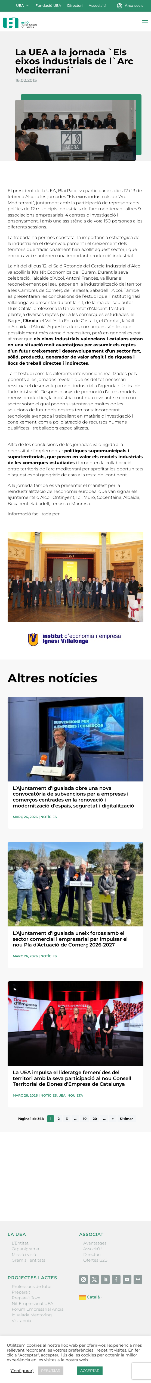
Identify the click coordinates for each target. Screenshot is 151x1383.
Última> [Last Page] (126, 1119)
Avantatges (94, 1243)
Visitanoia (21, 1320)
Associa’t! (97, 6)
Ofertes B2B (95, 1260)
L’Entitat (20, 1243)
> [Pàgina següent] (113, 1119)
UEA (20, 6)
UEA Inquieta (70, 1095)
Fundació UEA (48, 6)
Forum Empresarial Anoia (38, 1309)
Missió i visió (24, 1254)
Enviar (131, 1198)
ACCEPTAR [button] (89, 1370)
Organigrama (25, 1248)
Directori (75, 6)
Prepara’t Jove (26, 1297)
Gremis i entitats (28, 1260)
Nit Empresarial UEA (32, 1303)
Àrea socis (134, 6)
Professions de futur (32, 1286)
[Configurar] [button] (22, 1370)
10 (85, 1119)
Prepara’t (21, 1292)
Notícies (49, 817)
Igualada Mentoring (32, 1314)
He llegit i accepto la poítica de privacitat (44, 1189)
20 (95, 1119)
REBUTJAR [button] (50, 1370)
